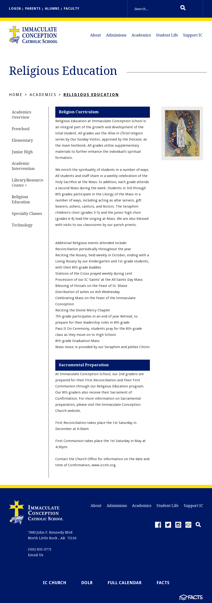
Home (16, 94)
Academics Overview (21, 115)
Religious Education (91, 94)
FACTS (162, 582)
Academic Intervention (23, 166)
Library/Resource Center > (27, 183)
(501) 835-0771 (40, 549)
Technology (22, 225)
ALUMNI (52, 8)
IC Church (54, 582)
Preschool (20, 129)
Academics (141, 35)
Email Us (35, 555)
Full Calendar (124, 582)
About (95, 35)
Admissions (116, 35)
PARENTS (33, 8)
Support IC (192, 35)
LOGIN (15, 8)
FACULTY (71, 8)
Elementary (22, 140)
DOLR (86, 582)
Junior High (22, 152)
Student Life (167, 35)
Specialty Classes (27, 213)
